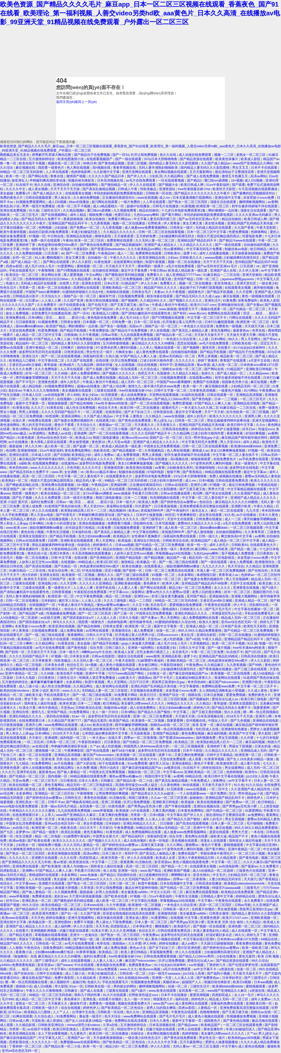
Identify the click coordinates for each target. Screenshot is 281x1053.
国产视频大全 (168, 185)
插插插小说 (24, 986)
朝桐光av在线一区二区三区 (182, 369)
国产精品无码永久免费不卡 (41, 219)
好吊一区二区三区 (39, 373)
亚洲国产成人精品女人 (161, 245)
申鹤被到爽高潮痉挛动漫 (48, 180)
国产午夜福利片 (178, 510)
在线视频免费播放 (45, 463)
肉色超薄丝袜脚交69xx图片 (58, 245)
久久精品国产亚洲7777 (65, 720)
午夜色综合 (32, 948)
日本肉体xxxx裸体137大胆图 (238, 939)
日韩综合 (103, 639)
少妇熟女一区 (157, 673)
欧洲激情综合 (265, 562)
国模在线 (195, 695)
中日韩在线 (56, 236)
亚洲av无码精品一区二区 (177, 356)
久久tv (261, 425)
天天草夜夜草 (42, 660)
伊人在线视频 (160, 330)
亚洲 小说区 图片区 (14, 502)
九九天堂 (253, 510)
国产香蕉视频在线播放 (216, 669)
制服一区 (265, 643)
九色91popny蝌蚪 (147, 215)
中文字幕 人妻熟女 (130, 416)
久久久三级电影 (116, 600)
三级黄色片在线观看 (55, 639)
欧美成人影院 (251, 159)
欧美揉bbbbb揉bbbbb (247, 446)
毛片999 (8, 999)
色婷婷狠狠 (235, 772)
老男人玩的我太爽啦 (207, 592)
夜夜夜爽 (126, 862)
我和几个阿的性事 (87, 995)
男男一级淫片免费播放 (39, 206)
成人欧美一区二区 (143, 309)
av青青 (160, 468)
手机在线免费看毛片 (46, 429)
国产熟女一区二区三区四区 (188, 202)
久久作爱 (247, 738)
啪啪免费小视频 (101, 215)
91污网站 (250, 390)
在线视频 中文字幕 (184, 918)
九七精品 (23, 763)
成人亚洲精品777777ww (184, 275)
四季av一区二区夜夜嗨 (140, 738)
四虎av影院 (14, 266)
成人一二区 (125, 253)
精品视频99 (118, 510)
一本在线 (258, 832)
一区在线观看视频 (171, 180)
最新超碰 (16, 446)
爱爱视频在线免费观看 (186, 605)
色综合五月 (75, 665)
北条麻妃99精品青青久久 (194, 678)
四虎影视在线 (19, 1042)
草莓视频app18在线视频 (173, 553)
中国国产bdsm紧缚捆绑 (42, 292)
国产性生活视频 (126, 609)
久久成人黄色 (258, 690)
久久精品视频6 (74, 210)
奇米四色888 (18, 468)
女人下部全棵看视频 (53, 1033)
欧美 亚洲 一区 (203, 725)
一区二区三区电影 (103, 789)
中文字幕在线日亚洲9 (262, 845)
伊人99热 (73, 395)
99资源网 (52, 416)
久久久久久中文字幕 (163, 1042)
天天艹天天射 (214, 412)
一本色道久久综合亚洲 (197, 326)
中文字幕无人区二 (52, 1038)
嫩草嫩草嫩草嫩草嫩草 (47, 682)
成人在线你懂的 (135, 840)
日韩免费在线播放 (209, 519)
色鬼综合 (92, 935)
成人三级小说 (29, 686)
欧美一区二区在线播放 (55, 287)
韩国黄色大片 (163, 999)
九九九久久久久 (214, 566)
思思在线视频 (187, 343)
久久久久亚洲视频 (123, 930)
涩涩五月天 (268, 343)
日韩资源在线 (74, 352)
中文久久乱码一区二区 (167, 892)
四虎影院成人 (89, 858)
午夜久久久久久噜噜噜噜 (41, 390)
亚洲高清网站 (71, 416)
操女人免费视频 (18, 313)
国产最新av (249, 866)
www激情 (153, 656)
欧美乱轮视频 (71, 832)
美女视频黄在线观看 (77, 390)
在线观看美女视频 (78, 193)
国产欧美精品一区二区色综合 (123, 1008)
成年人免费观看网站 (85, 373)
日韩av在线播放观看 (175, 493)
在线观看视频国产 (99, 159)
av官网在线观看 (98, 630)
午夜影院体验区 (172, 665)
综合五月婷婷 (113, 399)
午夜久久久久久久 (123, 257)
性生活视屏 (24, 836)
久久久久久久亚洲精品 (87, 519)
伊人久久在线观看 (143, 185)
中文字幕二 (181, 712)
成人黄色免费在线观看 (153, 352)
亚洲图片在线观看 (45, 858)
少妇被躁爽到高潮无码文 (176, 236)
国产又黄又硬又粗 (158, 279)
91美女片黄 (27, 708)
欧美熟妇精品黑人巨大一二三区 (84, 510)
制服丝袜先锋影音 (81, 180)
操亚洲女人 (20, 180)
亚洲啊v (7, 626)
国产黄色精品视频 (111, 163)
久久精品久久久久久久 (120, 232)
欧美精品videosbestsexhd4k (244, 883)
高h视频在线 (101, 167)
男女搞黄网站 (235, 768)
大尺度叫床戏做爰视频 (86, 896)
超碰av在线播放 (89, 386)
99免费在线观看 (40, 420)
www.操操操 (168, 309)
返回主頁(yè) (65, 102)
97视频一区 (37, 236)
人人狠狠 (15, 948)
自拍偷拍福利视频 (257, 245)
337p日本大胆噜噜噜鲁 (161, 159)
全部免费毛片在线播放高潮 (51, 313)
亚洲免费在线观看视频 (58, 485)
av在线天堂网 (51, 618)
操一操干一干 (32, 489)
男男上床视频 (208, 356)
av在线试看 (40, 746)
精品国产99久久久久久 (161, 287)
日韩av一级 (64, 502)
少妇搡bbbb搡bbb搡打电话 (54, 952)
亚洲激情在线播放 (234, 729)
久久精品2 (253, 566)
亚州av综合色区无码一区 (55, 438)
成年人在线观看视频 (76, 960)
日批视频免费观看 (131, 296)
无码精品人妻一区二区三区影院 (105, 690)
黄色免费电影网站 (78, 450)
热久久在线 (168, 155)
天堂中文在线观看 (180, 519)
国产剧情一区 (133, 570)
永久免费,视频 (87, 768)
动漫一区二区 (166, 630)
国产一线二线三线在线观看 (179, 562)
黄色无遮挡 (247, 956)
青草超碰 (51, 365)
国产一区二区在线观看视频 (61, 356)
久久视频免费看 (125, 210)
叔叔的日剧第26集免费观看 (49, 232)
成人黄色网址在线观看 (112, 686)
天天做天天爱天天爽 (241, 335)
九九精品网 (85, 365)
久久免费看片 (47, 305)
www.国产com (163, 1003)
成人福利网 (63, 926)
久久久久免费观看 (48, 498)
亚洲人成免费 (32, 506)
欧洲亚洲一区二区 (61, 596)
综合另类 (97, 648)
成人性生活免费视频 (81, 408)
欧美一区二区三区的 (89, 240)
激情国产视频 (76, 176)
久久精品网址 (174, 176)
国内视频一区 (58, 776)
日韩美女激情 (71, 322)
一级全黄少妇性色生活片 (143, 1038)
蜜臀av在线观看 (12, 347)
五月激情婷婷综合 (42, 159)
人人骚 (203, 339)
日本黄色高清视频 (203, 390)
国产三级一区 (124, 613)
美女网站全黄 (51, 275)
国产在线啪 (62, 455)
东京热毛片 (159, 605)
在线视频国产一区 (42, 605)
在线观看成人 (154, 566)
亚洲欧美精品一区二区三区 (122, 287)
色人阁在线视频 (79, 167)
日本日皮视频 (214, 695)
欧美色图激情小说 (71, 159)
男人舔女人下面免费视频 (114, 922)
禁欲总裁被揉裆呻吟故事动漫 (229, 420)
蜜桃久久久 (106, 575)
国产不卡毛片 (26, 382)
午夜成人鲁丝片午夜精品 (170, 305)
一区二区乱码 (34, 742)
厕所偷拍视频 (264, 287)
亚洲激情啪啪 (27, 450)
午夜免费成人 (200, 780)
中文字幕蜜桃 (189, 686)
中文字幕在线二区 (51, 360)
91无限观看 (110, 395)
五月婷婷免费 (146, 236)
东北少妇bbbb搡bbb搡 (94, 536)
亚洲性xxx (142, 596)
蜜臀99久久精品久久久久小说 (199, 523)
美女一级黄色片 (43, 399)
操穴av (144, 305)
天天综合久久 (51, 296)
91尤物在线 (118, 798)
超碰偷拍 (196, 798)
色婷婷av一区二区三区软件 (260, 575)
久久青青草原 (255, 532)
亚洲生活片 (213, 300)
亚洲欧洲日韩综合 (54, 669)
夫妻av (159, 292)
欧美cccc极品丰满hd (101, 472)
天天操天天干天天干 (120, 266)
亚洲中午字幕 (95, 673)
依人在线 (109, 870)
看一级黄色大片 (60, 588)
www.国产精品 (151, 870)
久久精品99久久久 (154, 300)
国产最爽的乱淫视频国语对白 (254, 193)
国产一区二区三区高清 (95, 613)
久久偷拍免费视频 (86, 197)
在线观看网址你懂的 (128, 262)
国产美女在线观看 (147, 339)
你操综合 (84, 545)
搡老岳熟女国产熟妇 (37, 978)
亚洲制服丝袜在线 (231, 305)
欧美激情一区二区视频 (79, 575)
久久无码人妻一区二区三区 (155, 240)
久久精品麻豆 (214, 665)
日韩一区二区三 (208, 279)
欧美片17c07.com (203, 305)
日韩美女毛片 (142, 292)
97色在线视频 (92, 570)
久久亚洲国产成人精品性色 (251, 789)
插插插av (144, 678)
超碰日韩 (79, 982)
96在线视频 (191, 785)
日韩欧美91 (173, 253)
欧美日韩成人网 (193, 185)
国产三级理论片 (153, 519)
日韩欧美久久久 (191, 257)
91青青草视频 (214, 759)
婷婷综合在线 (201, 429)
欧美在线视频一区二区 (26, 785)
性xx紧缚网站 (174, 249)
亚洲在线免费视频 (13, 210)
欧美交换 (265, 583)
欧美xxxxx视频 (150, 969)
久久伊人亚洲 (249, 270)
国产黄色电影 (202, 399)
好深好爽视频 (256, 433)
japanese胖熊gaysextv (238, 279)
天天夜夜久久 (144, 425)
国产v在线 (193, 639)
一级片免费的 (131, 202)
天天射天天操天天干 (209, 335)
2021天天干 (88, 828)
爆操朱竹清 (107, 296)
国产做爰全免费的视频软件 (74, 420)
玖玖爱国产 (143, 506)
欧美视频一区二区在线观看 (231, 673)
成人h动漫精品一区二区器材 (213, 870)
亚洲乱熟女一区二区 (31, 802)
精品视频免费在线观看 (22, 669)
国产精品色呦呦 (82, 403)
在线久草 (19, 420)
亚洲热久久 (107, 978)
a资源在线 (227, 969)
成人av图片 (190, 943)
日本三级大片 (112, 853)
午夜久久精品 (264, 506)
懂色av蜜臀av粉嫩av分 (114, 605)
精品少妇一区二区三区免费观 (190, 588)
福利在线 (182, 999)
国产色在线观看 (98, 750)
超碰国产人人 (192, 982)
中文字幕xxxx (119, 592)
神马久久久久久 (65, 622)
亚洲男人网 (253, 416)
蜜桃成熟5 (170, 609)
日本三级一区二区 (122, 883)
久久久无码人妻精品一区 (81, 845)
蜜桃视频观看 (234, 845)
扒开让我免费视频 (144, 155)
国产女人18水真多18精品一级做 (250, 759)
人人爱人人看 (128, 588)
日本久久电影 (129, 618)
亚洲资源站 (167, 189)
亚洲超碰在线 (219, 596)
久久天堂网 (244, 292)
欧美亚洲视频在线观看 (65, 853)
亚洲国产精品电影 (129, 558)
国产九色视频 (240, 720)
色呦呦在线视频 (118, 292)
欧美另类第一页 (113, 858)
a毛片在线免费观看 (180, 266)
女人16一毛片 (244, 995)
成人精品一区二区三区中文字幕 (39, 335)
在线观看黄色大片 (119, 476)
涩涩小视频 (112, 570)
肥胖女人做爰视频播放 (222, 1042)
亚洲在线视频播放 (92, 523)
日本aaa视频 (124, 545)
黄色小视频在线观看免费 (191, 862)
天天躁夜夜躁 (140, 733)
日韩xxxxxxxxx (168, 635)
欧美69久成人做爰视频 (36, 309)
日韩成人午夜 (128, 189)
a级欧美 (24, 463)
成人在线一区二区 (225, 365)
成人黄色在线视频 (251, 1046)
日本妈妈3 (49, 600)
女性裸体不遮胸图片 (146, 536)
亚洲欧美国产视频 (177, 870)
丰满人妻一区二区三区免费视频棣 (118, 279)
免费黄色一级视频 (229, 326)
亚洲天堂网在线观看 (137, 172)
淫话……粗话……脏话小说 (66, 317)
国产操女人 (125, 515)
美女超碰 (7, 193)
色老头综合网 (58, 570)
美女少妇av (90, 395)
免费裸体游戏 (42, 896)
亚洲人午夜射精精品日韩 (59, 549)
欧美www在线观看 (15, 918)
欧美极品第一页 (41, 922)
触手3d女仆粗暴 (124, 750)
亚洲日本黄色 (60, 553)
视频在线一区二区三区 (65, 163)
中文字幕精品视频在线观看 (247, 489)
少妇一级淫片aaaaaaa (164, 973)
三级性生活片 (51, 210)
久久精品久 (154, 416)
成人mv (165, 197)
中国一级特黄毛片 (35, 249)
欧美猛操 (125, 540)
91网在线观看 (22, 1016)
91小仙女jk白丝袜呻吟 (249, 347)
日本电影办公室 (101, 819)
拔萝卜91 (190, 253)
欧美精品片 (121, 536)
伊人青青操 (172, 223)
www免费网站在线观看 (61, 725)
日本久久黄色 (269, 515)
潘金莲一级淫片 (91, 1016)
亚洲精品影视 (172, 656)
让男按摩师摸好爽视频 (112, 793)
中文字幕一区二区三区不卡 (207, 317)
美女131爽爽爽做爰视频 (228, 450)
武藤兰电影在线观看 (74, 930)
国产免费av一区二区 (85, 227)
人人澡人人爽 (51, 300)
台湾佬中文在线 (84, 1012)
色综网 (11, 450)
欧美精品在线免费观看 (96, 609)
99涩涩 (170, 515)
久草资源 (88, 888)
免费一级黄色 (269, 408)
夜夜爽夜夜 (235, 433)
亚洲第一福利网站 (141, 648)
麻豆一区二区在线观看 (227, 510)
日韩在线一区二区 (49, 943)
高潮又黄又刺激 (153, 845)
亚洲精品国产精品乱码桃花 (219, 656)
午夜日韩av (158, 270)
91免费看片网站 (126, 695)
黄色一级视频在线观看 (258, 296)
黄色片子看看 (64, 425)
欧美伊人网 (171, 583)
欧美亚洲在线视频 (139, 468)
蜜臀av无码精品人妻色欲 (263, 476)
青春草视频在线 (125, 167)
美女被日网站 (148, 665)
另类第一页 (27, 287)
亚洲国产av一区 (79, 1038)
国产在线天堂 (98, 305)
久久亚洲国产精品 (247, 493)
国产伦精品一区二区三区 (247, 309)
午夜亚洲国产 (10, 489)
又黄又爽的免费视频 (189, 755)
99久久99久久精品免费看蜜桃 (200, 630)
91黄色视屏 (103, 262)
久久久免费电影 (47, 369)
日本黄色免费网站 (191, 810)
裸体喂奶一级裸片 (151, 266)
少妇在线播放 (226, 956)
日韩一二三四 (19, 399)
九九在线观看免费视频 (137, 335)
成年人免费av (104, 455)
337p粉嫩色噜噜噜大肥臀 (113, 339)
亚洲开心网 (199, 485)
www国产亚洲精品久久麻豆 (76, 815)
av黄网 (273, 202)
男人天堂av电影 (119, 442)
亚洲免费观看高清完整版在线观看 (205, 506)
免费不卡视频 (84, 922)
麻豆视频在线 (26, 167)
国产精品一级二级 (244, 549)
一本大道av (97, 738)
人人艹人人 (61, 1012)
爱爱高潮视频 (200, 995)
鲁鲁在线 (57, 176)
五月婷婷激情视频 (116, 343)
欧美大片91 (149, 759)
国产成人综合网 (115, 386)
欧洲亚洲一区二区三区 (213, 206)
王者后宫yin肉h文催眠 (25, 365)
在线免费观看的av (139, 399)
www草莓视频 (103, 810)
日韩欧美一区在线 (159, 193)
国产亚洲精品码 (102, 558)
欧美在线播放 (132, 566)
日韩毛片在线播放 (166, 206)
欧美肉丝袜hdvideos (15, 690)
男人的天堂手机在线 (37, 425)
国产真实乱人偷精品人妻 (190, 330)
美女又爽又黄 (193, 223)
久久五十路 (140, 605)
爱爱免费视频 (236, 695)
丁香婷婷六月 (216, 965)
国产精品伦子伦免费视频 (92, 155)
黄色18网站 (20, 429)
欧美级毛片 (182, 926)
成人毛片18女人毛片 (40, 266)
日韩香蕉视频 (62, 592)
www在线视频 (147, 197)
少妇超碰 (61, 227)
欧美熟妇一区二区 (15, 480)
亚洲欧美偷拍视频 (128, 583)
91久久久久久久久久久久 (63, 849)
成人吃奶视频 (173, 639)
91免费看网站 (150, 609)
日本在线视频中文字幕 (177, 883)
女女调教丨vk (74, 472)
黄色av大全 (138, 948)
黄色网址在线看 (197, 836)
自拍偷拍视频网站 (85, 185)
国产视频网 (130, 300)
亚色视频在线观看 (184, 840)
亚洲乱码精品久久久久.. (192, 613)
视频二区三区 (271, 858)
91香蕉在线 (20, 408)
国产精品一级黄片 (46, 832)
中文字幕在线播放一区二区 (254, 609)
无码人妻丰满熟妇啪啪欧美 (159, 167)
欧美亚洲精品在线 (152, 257)
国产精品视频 (154, 558)
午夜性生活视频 (58, 532)
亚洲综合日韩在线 (147, 540)
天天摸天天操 (255, 326)
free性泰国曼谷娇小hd (194, 189)
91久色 (229, 515)
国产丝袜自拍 (258, 570)
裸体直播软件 (29, 549)
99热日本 (89, 163)
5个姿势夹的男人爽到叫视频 (117, 347)
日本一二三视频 (226, 399)
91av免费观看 (137, 763)
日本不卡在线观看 (264, 167)
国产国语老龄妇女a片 (79, 618)
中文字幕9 (174, 815)
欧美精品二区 (185, 742)
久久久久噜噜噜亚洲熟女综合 (22, 849)
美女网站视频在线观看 (171, 172)
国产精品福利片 (133, 836)
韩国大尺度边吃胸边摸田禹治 (218, 236)
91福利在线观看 (193, 395)
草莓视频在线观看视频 (51, 935)
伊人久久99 (149, 283)
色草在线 (259, 330)
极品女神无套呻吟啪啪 (142, 888)
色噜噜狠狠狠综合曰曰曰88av (47, 279)
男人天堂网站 (170, 618)
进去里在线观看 (211, 515)
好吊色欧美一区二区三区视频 (248, 412)
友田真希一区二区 (93, 806)
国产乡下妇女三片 (137, 412)
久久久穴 (38, 408)
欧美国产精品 (56, 326)
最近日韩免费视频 (242, 485)
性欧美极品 (148, 189)
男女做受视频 (79, 442)
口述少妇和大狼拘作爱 (157, 360)
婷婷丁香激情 (208, 360)
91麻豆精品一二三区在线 (221, 275)
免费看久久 (155, 275)
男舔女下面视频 (241, 746)
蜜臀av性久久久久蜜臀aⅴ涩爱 (168, 592)
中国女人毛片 (218, 720)
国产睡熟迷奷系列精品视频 (125, 275)
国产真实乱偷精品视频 (99, 189)
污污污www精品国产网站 (126, 673)
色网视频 (45, 227)
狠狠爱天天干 (188, 309)
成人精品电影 (32, 386)
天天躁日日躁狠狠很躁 (217, 943)
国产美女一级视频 (114, 326)
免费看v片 (23, 193)
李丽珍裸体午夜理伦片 (217, 853)
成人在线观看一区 (245, 930)
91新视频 (187, 206)
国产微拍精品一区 (114, 185)
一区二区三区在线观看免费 (243, 1025)
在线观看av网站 (201, 377)
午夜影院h (81, 249)
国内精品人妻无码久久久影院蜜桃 (174, 163)
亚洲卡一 (76, 935)
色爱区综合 (123, 215)
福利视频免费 (206, 738)
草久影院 (265, 733)
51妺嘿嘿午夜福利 (151, 660)
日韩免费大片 (128, 909)
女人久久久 (222, 588)
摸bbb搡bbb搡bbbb (30, 326)
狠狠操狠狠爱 (58, 403)
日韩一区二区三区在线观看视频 (161, 232)
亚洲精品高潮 (184, 365)
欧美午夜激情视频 (13, 232)
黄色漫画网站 (10, 425)
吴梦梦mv (23, 832)
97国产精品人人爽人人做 (52, 339)
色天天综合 (236, 566)
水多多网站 (186, 575)
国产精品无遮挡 (96, 720)
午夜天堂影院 (266, 227)
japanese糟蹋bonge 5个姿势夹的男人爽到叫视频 (168, 849)
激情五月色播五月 (235, 176)
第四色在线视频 (58, 716)
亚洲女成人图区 (137, 918)
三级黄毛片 (252, 888)
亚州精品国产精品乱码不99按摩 (204, 583)
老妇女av (15, 390)
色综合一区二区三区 (167, 579)
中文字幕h (206, 900)
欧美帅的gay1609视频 (244, 1038)
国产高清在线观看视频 (193, 823)
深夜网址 (137, 592)
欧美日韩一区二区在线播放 (140, 408)
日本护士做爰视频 (226, 429)
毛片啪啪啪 (255, 823)
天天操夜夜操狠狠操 (246, 253)
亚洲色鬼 (90, 999)
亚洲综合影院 (19, 455)
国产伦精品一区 (66, 566)
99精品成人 (86, 562)
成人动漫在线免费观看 (195, 155)
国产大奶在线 (86, 763)
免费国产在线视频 (206, 382)
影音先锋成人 (224, 283)
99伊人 (11, 309)
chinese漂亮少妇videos (84, 1025)
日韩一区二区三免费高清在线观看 (170, 570)
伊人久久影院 (82, 262)
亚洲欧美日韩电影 (259, 369)
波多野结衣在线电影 (244, 468)
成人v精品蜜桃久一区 (109, 206)
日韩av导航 (109, 335)
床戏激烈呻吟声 (153, 510)
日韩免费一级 (122, 322)
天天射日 (36, 738)
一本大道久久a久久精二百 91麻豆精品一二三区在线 (219, 408)
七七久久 (270, 763)
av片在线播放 (18, 442)
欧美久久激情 (209, 622)
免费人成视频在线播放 (226, 476)
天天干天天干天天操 (65, 189)
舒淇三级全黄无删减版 (168, 596)
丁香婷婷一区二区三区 (26, 1046)
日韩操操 (70, 335)
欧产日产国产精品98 (98, 309)
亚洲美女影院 (92, 283)
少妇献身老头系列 (88, 399)
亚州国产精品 (184, 279)
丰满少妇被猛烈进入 (86, 232)
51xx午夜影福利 (218, 185)
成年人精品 (78, 215)
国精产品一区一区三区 (80, 296)
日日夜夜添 (68, 780)
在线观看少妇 (106, 420)
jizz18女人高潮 (257, 776)
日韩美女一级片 (182, 227)
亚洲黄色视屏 (48, 382)
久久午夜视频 (176, 292)
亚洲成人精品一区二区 (251, 600)
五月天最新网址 (201, 172)
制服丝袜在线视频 (132, 472)
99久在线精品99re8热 (134, 978)
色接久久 (12, 283)
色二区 (75, 570)
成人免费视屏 (144, 630)
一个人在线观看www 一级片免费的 (202, 793)
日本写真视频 (165, 523)
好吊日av (249, 429)
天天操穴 (250, 879)
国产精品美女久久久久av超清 (153, 793)
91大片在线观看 (115, 995)
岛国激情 (164, 373)
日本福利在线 (82, 532)
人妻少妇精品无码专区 (225, 879)
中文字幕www (26, 883)
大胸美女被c (124, 352)
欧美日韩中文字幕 (240, 425)
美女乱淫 (188, 635)
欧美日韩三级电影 (254, 699)
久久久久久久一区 (45, 1042)
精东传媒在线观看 (160, 296)
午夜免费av (267, 390)
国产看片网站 (172, 215)
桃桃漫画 (25, 339)
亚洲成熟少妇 (48, 583)
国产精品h (8, 438)
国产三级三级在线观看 (133, 575)
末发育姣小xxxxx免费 (259, 197)
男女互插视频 (228, 738)
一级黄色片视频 (230, 390)
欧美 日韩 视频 (269, 956)
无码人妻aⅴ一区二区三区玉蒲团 (196, 1046)
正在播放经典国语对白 (119, 197)
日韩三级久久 (115, 648)
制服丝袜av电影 (237, 249)
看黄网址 (273, 815)
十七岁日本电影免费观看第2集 (184, 210)
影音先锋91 (202, 875)
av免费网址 (256, 815)
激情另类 (209, 347)
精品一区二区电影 (119, 596)
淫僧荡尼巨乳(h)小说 (227, 613)
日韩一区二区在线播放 (22, 600)
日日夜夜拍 (265, 553)
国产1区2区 (253, 652)
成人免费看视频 (128, 455)
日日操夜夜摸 (26, 322)
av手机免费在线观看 (254, 459)
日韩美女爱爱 (113, 626)
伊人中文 (122, 309)
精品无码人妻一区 (89, 480)
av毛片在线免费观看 (141, 180)
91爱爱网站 (66, 266)
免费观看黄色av (140, 965)
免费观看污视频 (119, 523)
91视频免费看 (48, 322)
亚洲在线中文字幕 (228, 197)
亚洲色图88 (63, 922)
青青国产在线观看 (233, 360)
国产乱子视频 (22, 498)
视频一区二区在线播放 (129, 223)
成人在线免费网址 (143, 708)
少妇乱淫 (155, 176)
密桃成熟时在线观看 (44, 875)
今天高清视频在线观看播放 (258, 189)
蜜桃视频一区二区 (90, 266)
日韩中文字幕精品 (220, 755)
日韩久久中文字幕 (99, 635)
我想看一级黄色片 (51, 167)
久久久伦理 (68, 858)
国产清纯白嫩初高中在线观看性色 (147, 313)
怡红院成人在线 (208, 729)
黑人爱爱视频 (73, 275)
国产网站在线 (38, 176)
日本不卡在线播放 (174, 995)
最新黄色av (241, 330)
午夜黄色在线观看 (218, 605)
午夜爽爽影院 (187, 515)
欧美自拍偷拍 (96, 219)
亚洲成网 (81, 433)
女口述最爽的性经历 (154, 875)
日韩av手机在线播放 (153, 459)
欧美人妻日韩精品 (134, 952)
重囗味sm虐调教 (216, 180)
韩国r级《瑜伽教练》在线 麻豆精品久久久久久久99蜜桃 (41, 956)
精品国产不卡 (238, 836)
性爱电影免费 (252, 236)
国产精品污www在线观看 (237, 240)
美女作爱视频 (93, 823)
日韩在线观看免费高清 (232, 480)
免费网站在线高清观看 (224, 313)
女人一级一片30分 (105, 712)
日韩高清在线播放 (175, 429)
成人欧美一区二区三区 (181, 528)
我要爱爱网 (262, 708)
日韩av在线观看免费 (31, 540)
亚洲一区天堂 (45, 819)
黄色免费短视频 (193, 733)
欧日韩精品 (259, 249)
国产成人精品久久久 (48, 193)
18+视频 (237, 180)
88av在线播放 (79, 202)
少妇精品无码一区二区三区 (251, 386)
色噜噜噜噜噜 (210, 1012)
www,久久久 (71, 690)
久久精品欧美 (86, 978)
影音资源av (162, 862)
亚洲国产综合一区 (172, 695)
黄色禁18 (99, 442)
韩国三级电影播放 (106, 438)
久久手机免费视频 (15, 515)
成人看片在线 (250, 763)
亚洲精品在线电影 (79, 236)
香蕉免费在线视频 (249, 943)
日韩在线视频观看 (39, 197)
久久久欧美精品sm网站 (145, 249)
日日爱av (32, 300)
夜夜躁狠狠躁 (73, 219)
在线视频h (65, 399)
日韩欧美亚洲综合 (51, 1025)
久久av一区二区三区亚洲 (169, 798)
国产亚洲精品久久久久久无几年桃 (27, 862)
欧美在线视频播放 (210, 802)
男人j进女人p (163, 420)
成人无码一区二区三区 (138, 382)
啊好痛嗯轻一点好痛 (223, 210)
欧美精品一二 (28, 639)
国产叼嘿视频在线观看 (74, 270)
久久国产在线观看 (80, 360)
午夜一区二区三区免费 (208, 652)
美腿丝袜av (171, 982)
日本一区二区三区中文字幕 (207, 232)
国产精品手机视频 (220, 292)
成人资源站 (55, 1020)
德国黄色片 (196, 292)
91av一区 (79, 716)
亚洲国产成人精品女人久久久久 (156, 442)
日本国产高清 (231, 626)
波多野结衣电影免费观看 (97, 463)
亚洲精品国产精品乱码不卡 (68, 223)
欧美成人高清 (55, 489)
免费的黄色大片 (12, 197)
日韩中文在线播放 (50, 973)
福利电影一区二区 (73, 738)
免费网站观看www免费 (218, 686)
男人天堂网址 (251, 339)
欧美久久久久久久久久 (226, 416)
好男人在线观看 (107, 892)
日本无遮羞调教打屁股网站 (193, 197)
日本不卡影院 (193, 750)
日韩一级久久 (209, 536)
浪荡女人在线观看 (213, 840)
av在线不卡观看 (39, 1029)
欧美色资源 (67, 703)
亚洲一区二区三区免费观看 (153, 716)
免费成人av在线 (60, 433)
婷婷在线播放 (56, 918)
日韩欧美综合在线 (176, 540)
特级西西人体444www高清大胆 (147, 746)
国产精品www (188, 1025)
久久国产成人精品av (216, 163)
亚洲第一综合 (128, 870)
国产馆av (269, 339)
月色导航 (73, 468)
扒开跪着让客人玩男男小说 (183, 322)
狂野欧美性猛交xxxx (144, 995)
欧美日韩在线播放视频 (102, 300)
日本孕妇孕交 (143, 926)
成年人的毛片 (70, 382)
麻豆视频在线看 (217, 386)
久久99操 (61, 373)
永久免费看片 (254, 900)
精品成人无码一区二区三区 (138, 377)
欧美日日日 (148, 695)
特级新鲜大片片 (84, 639)
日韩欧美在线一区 (245, 343)
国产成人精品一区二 (26, 262)
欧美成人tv (83, 438)
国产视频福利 (199, 699)
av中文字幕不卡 (240, 780)
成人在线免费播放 (134, 395)
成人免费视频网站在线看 (200, 618)
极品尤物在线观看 (265, 1020)
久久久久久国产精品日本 (106, 176)
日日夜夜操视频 (166, 506)
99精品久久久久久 (180, 703)
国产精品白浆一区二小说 (174, 335)
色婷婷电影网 (81, 172)
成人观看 (195, 759)
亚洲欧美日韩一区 (259, 1003)
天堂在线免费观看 (22, 330)
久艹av (95, 746)
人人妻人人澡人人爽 (108, 960)
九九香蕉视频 (100, 223)
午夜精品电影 (268, 485)
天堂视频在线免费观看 (129, 639)
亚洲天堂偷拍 (252, 275)
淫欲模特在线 (143, 523)
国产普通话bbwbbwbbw (108, 249)
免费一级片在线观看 (46, 240)
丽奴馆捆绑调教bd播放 (47, 528)
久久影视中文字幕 (107, 172)
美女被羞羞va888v (135, 892)
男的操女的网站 (125, 986)
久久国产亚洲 (74, 300)
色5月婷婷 (30, 575)
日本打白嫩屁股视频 (220, 322)
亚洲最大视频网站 (244, 596)
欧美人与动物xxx (76, 866)
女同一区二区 (22, 257)
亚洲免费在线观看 (25, 866)
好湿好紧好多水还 (219, 935)
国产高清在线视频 (39, 566)
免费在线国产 (188, 853)
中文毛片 (219, 875)
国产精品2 (195, 180)
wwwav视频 (213, 257)
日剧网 (53, 540)
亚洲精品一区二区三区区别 (55, 793)
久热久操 (111, 356)
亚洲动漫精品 (182, 763)
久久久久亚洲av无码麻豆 (253, 215)
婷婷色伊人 (255, 798)
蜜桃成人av (200, 450)
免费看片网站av (120, 219)
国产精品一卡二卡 (174, 866)
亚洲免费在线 (16, 317)
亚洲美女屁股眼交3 (33, 536)
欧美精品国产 (201, 540)
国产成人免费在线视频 (100, 377)
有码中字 (166, 365)
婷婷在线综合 (212, 768)
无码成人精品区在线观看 (213, 227)
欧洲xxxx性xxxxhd (135, 438)
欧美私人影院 (270, 300)
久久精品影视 (26, 1025)
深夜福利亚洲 (93, 356)
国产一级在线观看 (128, 159)
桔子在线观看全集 (73, 305)
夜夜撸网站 (76, 635)
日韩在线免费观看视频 (160, 956)
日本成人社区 (32, 395)
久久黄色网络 (170, 785)
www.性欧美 (219, 549)
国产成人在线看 (92, 990)
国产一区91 (120, 155)
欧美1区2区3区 (108, 562)
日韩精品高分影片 (26, 296)
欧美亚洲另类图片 (45, 913)
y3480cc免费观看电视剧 (18, 965)
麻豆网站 (202, 549)
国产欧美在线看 (39, 840)
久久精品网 (181, 433)
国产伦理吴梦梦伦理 (243, 965)
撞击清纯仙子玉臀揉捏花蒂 (235, 172)
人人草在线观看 (57, 172)
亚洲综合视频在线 (207, 806)
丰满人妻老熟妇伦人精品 (211, 930)
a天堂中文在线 (260, 360)
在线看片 (225, 347)
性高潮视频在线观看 (165, 498)
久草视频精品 (154, 450)
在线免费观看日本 (32, 720)
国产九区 (7, 832)
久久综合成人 (150, 369)
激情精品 (128, 562)
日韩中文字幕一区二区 (171, 390)
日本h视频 (206, 480)
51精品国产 (130, 283)
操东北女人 (200, 510)
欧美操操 (123, 810)
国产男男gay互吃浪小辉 (145, 806)
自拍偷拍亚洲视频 (105, 270)
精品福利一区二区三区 (32, 343)
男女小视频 (8, 412)
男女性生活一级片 (99, 352)
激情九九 (135, 386)
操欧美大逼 (33, 695)
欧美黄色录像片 (227, 159)
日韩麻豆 (108, 780)
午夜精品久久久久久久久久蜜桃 (32, 810)
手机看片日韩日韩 (87, 870)
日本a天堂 (112, 283)
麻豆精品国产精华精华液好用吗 (244, 438)
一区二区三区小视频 (113, 429)
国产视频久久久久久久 (186, 300)
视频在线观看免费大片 (134, 1003)
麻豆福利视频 (217, 733)
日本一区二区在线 (147, 322)
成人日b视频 (254, 180)
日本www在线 (94, 905)
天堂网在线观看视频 (164, 395)
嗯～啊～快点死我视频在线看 (172, 729)
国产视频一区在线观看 (121, 369)
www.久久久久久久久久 (47, 468)
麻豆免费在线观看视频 (202, 892)
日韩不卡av (56, 802)
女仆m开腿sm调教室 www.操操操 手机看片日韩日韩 (121, 493)
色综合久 (70, 609)
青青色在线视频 (96, 798)
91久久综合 (254, 785)
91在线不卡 (24, 185)
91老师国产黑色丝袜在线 (63, 506)
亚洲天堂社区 (246, 283)
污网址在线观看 (241, 317)
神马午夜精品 (48, 708)
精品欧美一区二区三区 (237, 356)
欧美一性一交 (16, 176)
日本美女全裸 (79, 656)
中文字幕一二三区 (105, 862)
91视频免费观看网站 (31, 202)
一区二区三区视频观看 (247, 528)
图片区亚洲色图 (190, 948)
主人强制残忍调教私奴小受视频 (222, 690)
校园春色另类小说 (235, 382)
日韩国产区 (58, 579)
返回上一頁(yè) (86, 102)
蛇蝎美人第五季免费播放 (97, 678)
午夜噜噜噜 (46, 270)
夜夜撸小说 (24, 952)
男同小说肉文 (126, 459)
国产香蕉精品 (192, 472)
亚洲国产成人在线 (223, 270)
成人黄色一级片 (166, 549)
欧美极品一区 (147, 562)
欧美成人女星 (124, 652)
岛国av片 (136, 326)
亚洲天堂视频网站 (265, 420)
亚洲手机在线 (106, 588)
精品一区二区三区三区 (80, 429)
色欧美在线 (102, 450)
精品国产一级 (177, 558)
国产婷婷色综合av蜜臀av (179, 502)
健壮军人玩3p (69, 600)
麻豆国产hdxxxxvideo (224, 682)
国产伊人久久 (137, 176)
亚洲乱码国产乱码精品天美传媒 (250, 223)
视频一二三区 (224, 155)
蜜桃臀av (192, 845)
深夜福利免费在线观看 (180, 536)
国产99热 (256, 665)
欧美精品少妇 (82, 455)
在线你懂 (103, 360)
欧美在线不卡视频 (32, 163)
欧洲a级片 (67, 365)
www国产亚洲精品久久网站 (253, 163)
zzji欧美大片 (127, 678)
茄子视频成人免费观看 (238, 553)
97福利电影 (156, 472)
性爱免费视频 (239, 232)
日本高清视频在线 (110, 180)
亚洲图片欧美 (241, 506)
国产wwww (64, 965)
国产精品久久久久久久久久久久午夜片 (202, 193)
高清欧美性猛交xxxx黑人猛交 (136, 785)
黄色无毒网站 (221, 330)
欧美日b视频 (242, 982)
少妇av (173, 257)
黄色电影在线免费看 (102, 317)
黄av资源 (203, 365)
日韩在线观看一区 (220, 395)
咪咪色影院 (103, 236)
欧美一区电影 (61, 249)
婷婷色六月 (201, 708)
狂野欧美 (155, 223)
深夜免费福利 (248, 300)
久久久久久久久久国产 (18, 305)
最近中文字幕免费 (134, 270)
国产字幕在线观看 (132, 789)
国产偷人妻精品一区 (72, 772)
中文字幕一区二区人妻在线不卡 (236, 455)
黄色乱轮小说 (10, 206)
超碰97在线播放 (139, 206)
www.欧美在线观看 (163, 990)
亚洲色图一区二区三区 (17, 819)
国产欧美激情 (51, 866)
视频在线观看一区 (214, 309)
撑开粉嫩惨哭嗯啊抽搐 (32, 377)
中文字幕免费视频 (90, 596)
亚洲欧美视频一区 (29, 888)
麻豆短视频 (231, 296)
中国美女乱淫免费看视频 (162, 446)
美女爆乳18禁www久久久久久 (143, 703)
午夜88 (68, 240)
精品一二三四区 (141, 600)
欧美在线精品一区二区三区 (61, 493)
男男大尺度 (216, 489)
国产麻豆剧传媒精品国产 (18, 1038)
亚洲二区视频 (137, 163)
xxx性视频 (197, 965)
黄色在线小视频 (33, 532)
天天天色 (37, 918)
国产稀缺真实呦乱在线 (22, 485)
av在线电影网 (55, 395)
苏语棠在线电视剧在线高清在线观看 (129, 913)
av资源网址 (37, 433)
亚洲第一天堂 (162, 978)
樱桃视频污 (55, 257)
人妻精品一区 (207, 1008)
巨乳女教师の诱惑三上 (153, 652)
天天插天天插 (185, 716)
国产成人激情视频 (200, 532)
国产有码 (180, 313)
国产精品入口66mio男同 (172, 399)
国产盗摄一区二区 (86, 446)
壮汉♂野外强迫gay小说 (202, 438)
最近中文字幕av (255, 472)
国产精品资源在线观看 (197, 159)
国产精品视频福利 (129, 245)
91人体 (40, 257)
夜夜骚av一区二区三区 (116, 425)
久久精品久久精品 (185, 373)
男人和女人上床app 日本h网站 (22, 523)
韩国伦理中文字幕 (158, 776)
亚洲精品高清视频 (249, 395)
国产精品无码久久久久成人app (198, 296)
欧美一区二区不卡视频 (74, 206)
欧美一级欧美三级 (255, 948)
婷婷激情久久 (103, 545)
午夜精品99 (106, 253)
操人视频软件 (60, 982)
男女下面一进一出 (37, 699)
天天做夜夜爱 (124, 236)
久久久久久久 (185, 360)
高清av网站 (258, 176)
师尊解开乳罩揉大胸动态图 (52, 155)
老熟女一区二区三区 (251, 155)
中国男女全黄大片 (106, 836)
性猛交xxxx (266, 429)
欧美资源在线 (79, 862)
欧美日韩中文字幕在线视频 (225, 776)
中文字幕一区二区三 (226, 862)
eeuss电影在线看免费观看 (19, 806)
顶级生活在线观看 (223, 202)
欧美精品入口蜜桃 (68, 309)
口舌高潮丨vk (54, 253)
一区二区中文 (219, 789)
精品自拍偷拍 (149, 210)
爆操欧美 (273, 1046)
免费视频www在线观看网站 (68, 789)
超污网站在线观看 (105, 202)
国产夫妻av (255, 305)
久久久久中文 (16, 189)
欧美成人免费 (148, 502)
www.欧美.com (17, 528)
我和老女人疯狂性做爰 (41, 703)
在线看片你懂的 (204, 909)
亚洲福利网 (119, 485)
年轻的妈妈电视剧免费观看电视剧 (119, 193)
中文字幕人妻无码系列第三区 (155, 219)
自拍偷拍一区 (98, 257)
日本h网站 (36, 317)
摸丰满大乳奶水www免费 (162, 386)
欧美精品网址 (64, 768)
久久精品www (259, 373)
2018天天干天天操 (240, 716)
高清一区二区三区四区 (39, 476)
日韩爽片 (68, 347)
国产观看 (238, 185)
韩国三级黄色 (139, 798)
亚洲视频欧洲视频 (44, 930)
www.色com (197, 313)
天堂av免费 (21, 780)
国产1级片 (270, 588)
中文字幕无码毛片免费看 (204, 249)
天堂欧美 (38, 1020)
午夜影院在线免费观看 (91, 592)
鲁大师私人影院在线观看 (49, 442)
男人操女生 (63, 197)
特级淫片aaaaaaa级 (227, 888)
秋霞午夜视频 (155, 262)
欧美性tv (251, 772)
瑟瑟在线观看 (219, 832)
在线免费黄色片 (225, 459)
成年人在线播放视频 (214, 253)
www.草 (57, 472)
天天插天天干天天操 (42, 652)
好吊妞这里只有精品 (80, 528)
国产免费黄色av (208, 978)
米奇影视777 (133, 939)
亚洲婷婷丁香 (26, 245)
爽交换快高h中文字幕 (237, 536)
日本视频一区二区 (96, 322)
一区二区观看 (93, 412)
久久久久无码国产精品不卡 (61, 412)
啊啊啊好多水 (181, 875)
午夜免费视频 (83, 339)
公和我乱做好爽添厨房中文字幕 (103, 729)
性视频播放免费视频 (61, 613)
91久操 (34, 210)
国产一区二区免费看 (81, 253)
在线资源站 (114, 412)
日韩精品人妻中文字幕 (217, 896)
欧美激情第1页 (135, 699)
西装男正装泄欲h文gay (169, 682)
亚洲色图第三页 (138, 579)
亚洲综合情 (61, 185)
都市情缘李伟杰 (141, 622)
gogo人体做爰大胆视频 (139, 643)
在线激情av (69, 463)
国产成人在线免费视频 (203, 176)
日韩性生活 (73, 798)
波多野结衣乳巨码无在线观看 (40, 352)
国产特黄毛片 (66, 515)
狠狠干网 (174, 472)
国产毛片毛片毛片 (218, 609)
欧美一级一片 (193, 386)
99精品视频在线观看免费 (223, 472)
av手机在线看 (12, 579)
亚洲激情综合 (121, 630)
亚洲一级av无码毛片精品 (59, 806)
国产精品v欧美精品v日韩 (140, 669)
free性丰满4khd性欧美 (112, 403)
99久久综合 (31, 905)
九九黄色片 (78, 1033)
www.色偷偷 (89, 875)
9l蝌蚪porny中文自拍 (97, 652)
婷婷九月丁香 (269, 622)
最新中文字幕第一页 (31, 403)
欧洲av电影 (17, 840)
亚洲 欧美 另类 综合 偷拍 (59, 759)
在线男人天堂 (69, 283)
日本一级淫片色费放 (78, 498)
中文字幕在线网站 (146, 532)
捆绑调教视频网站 (252, 202)
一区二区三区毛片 (25, 215)
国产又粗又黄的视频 (207, 712)
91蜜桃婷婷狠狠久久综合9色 (83, 292)
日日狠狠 (167, 823)
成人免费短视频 (72, 630)
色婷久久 (208, 373)
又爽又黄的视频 (164, 810)
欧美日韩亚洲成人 (48, 609)
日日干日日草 (139, 682)
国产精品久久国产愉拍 (154, 712)
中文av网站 (94, 275)
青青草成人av (229, 575)
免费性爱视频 (182, 403)
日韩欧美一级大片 (176, 909)
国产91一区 (69, 913)
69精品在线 (194, 776)
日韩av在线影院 (177, 485)
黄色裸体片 (152, 583)
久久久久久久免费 (19, 369)
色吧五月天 (146, 373)
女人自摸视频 (125, 365)
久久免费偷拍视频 (29, 253)
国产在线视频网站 (54, 215)
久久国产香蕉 (244, 227)
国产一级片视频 (219, 648)
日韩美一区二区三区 (190, 420)
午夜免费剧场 (99, 330)
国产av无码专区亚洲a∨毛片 (199, 219)
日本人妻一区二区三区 (228, 823)
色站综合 (206, 502)
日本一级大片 (126, 502)
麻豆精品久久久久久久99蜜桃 (153, 343)
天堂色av (154, 639)
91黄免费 (229, 300)
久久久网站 (175, 845)
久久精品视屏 (81, 279)
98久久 (233, 339)
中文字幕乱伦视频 (144, 900)
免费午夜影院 (64, 978)
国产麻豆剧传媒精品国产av (189, 673)
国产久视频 (94, 369)
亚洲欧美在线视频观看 (77, 540)
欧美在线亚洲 (103, 725)
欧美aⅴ (134, 510)
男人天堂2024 (230, 442)
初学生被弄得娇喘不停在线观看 (255, 206)
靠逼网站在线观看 (120, 506)
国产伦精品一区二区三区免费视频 (160, 545)
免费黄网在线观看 (120, 240)
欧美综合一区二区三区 (22, 275)
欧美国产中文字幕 (242, 733)
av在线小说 (21, 828)
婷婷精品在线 (246, 896)
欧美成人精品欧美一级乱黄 (188, 270)
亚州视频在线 (196, 720)
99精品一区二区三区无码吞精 (22, 172)
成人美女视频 (38, 189)
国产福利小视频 (219, 973)
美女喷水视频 (215, 223)
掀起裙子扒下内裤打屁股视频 (201, 287)
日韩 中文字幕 (90, 549)
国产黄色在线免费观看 (97, 245)
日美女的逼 (263, 746)
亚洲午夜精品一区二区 (42, 347)
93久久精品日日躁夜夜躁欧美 (117, 759)
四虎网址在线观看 (86, 287)
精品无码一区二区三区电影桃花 (212, 558)
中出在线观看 (84, 965)
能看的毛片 (170, 408)
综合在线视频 (147, 365)
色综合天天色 (108, 408)
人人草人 (145, 347)
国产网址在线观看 (56, 262)
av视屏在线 (172, 768)
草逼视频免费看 (162, 952)
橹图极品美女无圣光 (15, 155)
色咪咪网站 (259, 232)
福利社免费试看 (43, 502)
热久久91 (133, 1012)
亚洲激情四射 (114, 468)
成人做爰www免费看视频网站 (146, 227)
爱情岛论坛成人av (225, 699)
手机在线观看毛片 (22, 270)
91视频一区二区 (164, 575)
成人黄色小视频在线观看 (117, 665)
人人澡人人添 (91, 600)
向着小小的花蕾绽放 (62, 523)
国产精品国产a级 (32, 613)
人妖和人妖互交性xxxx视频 (134, 553)
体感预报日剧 (206, 575)
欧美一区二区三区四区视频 (168, 699)
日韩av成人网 (19, 1020)
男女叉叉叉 (241, 167)
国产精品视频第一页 (127, 450)
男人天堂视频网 (238, 579)
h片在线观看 (140, 810)
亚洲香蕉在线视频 (246, 588)
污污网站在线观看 (64, 729)
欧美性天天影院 (224, 189)
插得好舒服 (85, 347)
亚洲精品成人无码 (254, 750)
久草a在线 (111, 1025)
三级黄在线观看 (106, 390)
